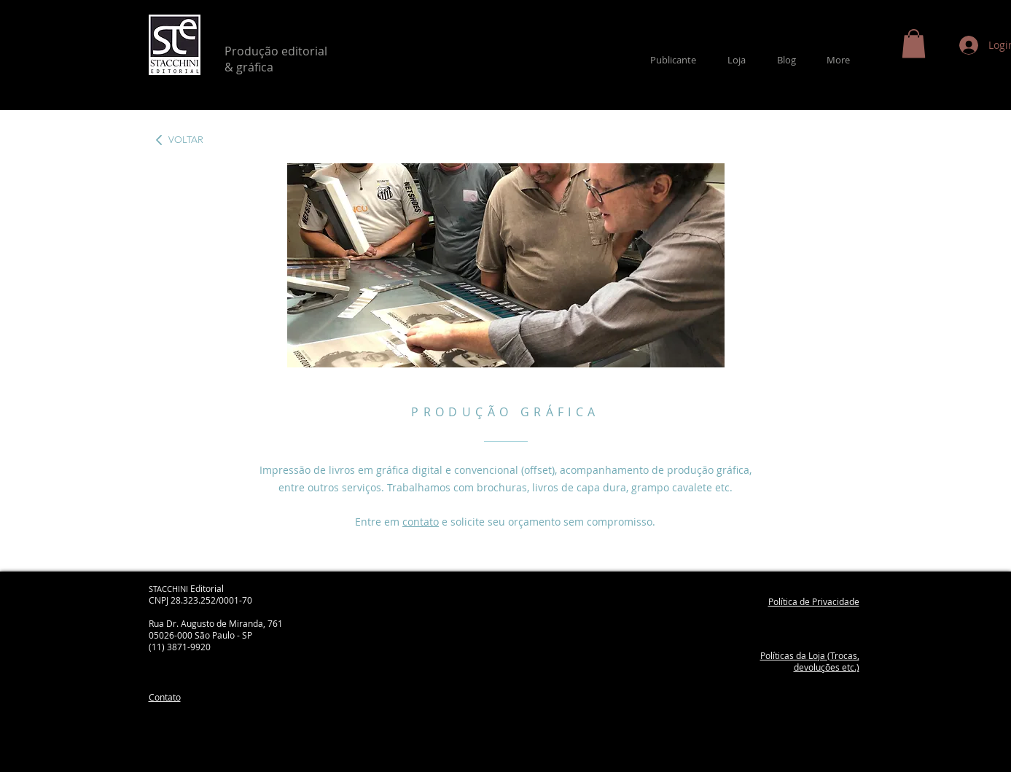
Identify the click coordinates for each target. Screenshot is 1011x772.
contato (420, 522)
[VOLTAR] (184, 140)
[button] (914, 43)
